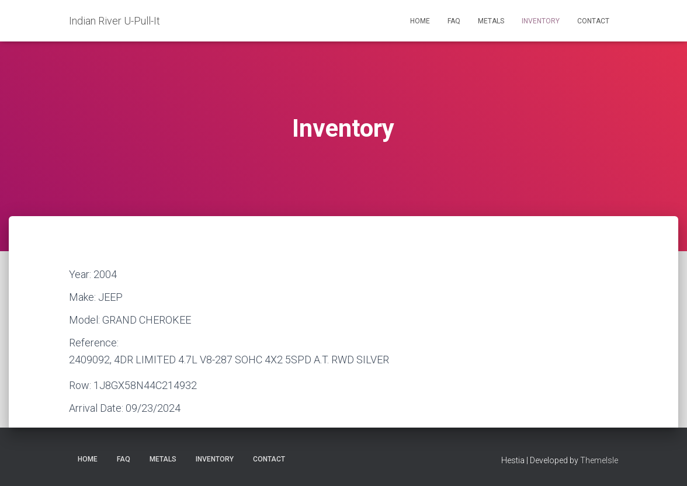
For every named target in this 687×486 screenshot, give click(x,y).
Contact (593, 21)
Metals (491, 21)
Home (420, 21)
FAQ (453, 21)
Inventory (541, 21)
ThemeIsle (599, 460)
